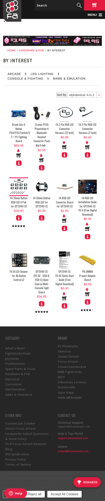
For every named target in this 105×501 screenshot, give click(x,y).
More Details (19, 163)
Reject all (34, 494)
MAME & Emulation (69, 78)
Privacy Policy (60, 484)
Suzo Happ (66, 392)
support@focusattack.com (74, 426)
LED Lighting (42, 74)
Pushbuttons (15, 363)
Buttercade (66, 387)
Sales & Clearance (18, 394)
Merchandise (15, 389)
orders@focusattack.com (73, 451)
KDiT (61, 377)
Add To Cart (42, 158)
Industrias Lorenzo (72, 382)
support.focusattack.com (73, 438)
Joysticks (12, 358)
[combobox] (84, 95)
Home (11, 50)
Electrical (12, 379)
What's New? (15, 348)
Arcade (14, 74)
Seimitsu (64, 351)
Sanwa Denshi (68, 356)
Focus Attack (68, 361)
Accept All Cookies (65, 494)
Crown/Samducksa (72, 367)
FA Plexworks (68, 346)
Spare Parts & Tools (20, 369)
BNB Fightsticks (70, 372)
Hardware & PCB (31, 50)
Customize (13, 384)
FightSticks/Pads (18, 353)
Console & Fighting (25, 78)
